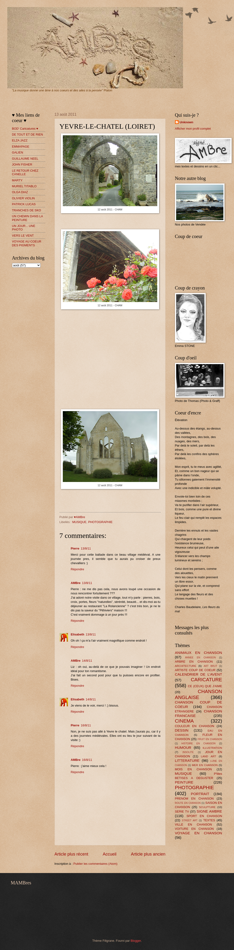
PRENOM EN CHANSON (194, 798)
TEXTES (209, 820)
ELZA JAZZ (20, 140)
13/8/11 (86, 548)
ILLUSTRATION (212, 747)
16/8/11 (86, 725)
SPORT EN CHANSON (204, 816)
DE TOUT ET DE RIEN (27, 134)
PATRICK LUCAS (24, 204)
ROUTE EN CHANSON (188, 803)
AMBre (76, 583)
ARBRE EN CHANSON (194, 661)
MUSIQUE (79, 522)
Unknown (186, 122)
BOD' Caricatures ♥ (25, 128)
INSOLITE (188, 752)
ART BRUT (210, 666)
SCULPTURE (207, 807)
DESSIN (181, 730)
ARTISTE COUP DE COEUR (195, 670)
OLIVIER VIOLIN (23, 198)
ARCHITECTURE (185, 666)
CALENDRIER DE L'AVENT (198, 674)
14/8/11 (87, 660)
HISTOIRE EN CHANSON (198, 743)
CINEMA (184, 721)
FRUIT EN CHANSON (210, 739)
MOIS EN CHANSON (193, 769)
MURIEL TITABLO (24, 186)
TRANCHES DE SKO (26, 210)
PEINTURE (184, 782)
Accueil (109, 854)
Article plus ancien (148, 854)
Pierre (75, 548)
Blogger (136, 940)
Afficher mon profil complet (193, 128)
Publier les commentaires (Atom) (95, 863)
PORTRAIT (200, 794)
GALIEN (17, 152)
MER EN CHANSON (205, 765)
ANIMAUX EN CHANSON (198, 653)
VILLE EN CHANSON (193, 824)
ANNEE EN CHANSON (200, 657)
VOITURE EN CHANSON (194, 829)
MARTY (17, 180)
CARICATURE (206, 679)
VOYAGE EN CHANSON (198, 833)
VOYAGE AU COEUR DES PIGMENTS (26, 243)
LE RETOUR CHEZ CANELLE (25, 172)
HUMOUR (183, 748)
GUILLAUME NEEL (25, 158)
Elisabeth (77, 634)
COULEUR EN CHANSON (194, 726)
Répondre (77, 569)
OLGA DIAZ (20, 192)
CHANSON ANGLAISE (198, 694)
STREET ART (189, 820)
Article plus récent (71, 854)
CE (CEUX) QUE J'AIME (205, 686)
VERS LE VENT (23, 235)
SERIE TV (182, 811)
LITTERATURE (187, 760)
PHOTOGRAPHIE (100, 522)
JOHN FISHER (22, 164)
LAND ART (208, 756)
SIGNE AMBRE (209, 811)
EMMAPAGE (20, 146)
